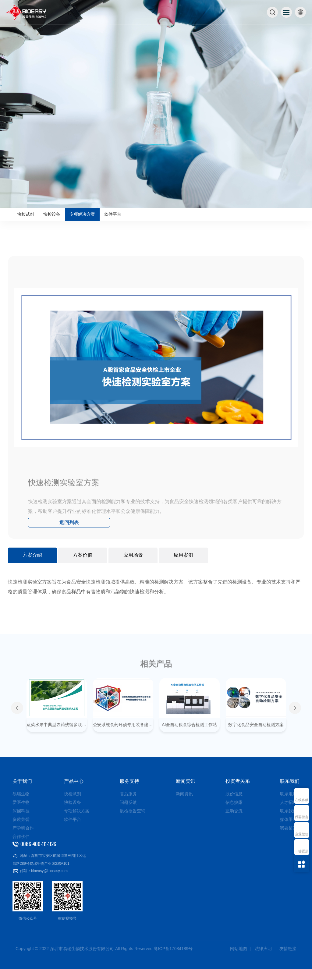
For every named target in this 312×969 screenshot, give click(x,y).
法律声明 (263, 948)
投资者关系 (237, 781)
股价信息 (234, 793)
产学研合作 (23, 827)
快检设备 (51, 214)
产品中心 (73, 781)
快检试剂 (25, 214)
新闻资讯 (185, 781)
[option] (156, 104)
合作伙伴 (21, 836)
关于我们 (22, 781)
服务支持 (129, 781)
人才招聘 (288, 802)
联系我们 (290, 781)
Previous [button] (17, 708)
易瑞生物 (21, 793)
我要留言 (301, 817)
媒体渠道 (288, 819)
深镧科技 (21, 810)
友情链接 (287, 948)
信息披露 (234, 802)
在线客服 (301, 800)
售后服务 (128, 793)
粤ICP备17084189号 (173, 948)
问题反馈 (128, 802)
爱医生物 (21, 802)
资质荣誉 (21, 819)
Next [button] (295, 708)
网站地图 (238, 948)
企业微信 (301, 834)
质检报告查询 (132, 810)
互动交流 (234, 810)
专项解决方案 (82, 214)
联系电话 (288, 793)
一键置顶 (301, 851)
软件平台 (112, 214)
